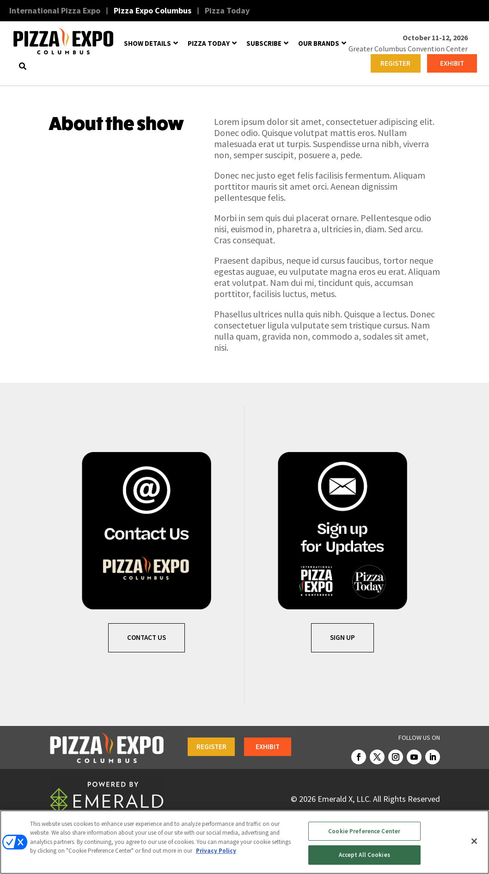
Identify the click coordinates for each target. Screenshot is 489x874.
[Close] (474, 841)
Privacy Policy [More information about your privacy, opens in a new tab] (216, 851)
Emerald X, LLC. (344, 798)
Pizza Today (227, 10)
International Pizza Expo (54, 10)
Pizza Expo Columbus (152, 10)
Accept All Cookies (364, 855)
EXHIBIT (452, 63)
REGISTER (395, 63)
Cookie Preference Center (364, 831)
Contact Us (146, 637)
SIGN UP (342, 637)
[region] (244, 842)
